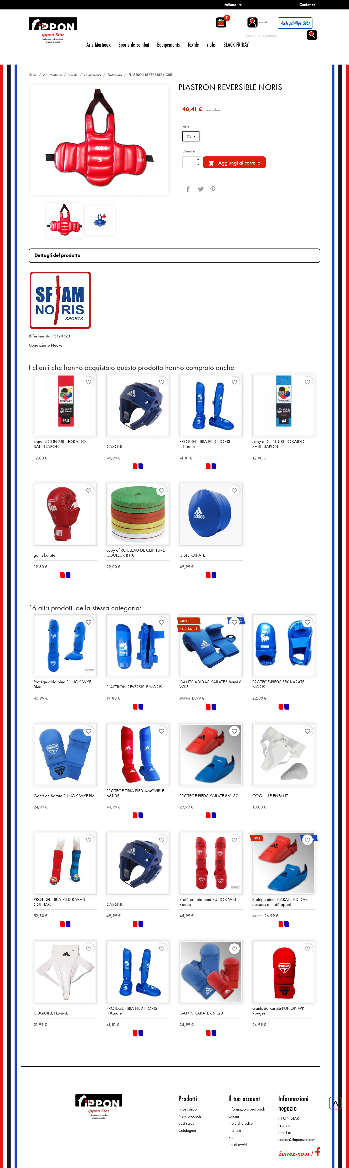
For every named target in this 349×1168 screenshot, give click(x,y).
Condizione (39, 345)
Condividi (188, 189)
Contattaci (307, 4)
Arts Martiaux (98, 44)
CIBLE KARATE (192, 555)
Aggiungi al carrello (234, 163)
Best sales (186, 1123)
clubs (211, 44)
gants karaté (44, 555)
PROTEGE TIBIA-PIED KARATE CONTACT (60, 901)
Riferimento (39, 336)
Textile (193, 44)
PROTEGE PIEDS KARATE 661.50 (208, 796)
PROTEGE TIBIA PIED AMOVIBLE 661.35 (135, 793)
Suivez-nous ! (295, 1153)
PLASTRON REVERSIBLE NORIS (134, 687)
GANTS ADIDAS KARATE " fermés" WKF (210, 684)
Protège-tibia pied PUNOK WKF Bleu (62, 684)
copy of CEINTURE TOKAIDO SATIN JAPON (60, 443)
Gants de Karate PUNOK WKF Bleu (65, 796)
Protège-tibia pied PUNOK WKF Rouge (208, 901)
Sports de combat (134, 44)
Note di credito (240, 1123)
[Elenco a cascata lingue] (234, 4)
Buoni (232, 1137)
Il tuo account (244, 1098)
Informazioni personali (246, 1109)
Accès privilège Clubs (295, 23)
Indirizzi (234, 1130)
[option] (100, 140)
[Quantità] (188, 162)
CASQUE (114, 446)
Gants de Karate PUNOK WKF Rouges (279, 1010)
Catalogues (187, 1130)
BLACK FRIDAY (236, 44)
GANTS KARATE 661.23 (201, 1013)
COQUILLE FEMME (51, 1013)
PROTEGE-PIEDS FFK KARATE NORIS (278, 684)
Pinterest (213, 189)
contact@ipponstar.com (297, 1139)
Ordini (233, 1116)
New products (189, 1116)
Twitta (200, 189)
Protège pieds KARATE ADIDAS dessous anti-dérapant (280, 901)
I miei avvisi (237, 1144)
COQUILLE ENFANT (270, 796)
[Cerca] (273, 35)
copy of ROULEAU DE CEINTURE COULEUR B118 (135, 552)
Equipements (168, 44)
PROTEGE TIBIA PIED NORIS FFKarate (204, 443)
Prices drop (187, 1109)
